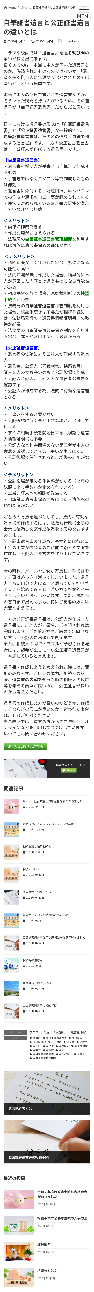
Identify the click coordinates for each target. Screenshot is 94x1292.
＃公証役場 (39, 1042)
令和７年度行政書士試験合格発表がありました (53, 801)
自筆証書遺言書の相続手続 (40, 1005)
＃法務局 (64, 1046)
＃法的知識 (81, 1046)
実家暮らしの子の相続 (37, 983)
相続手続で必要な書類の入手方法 (62, 1218)
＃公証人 (77, 1038)
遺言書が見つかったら (37, 892)
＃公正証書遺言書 (56, 1038)
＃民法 (50, 1046)
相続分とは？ (47, 1270)
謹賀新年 (44, 1244)
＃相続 (50, 1050)
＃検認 (84, 1042)
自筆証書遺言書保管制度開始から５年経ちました (54, 937)
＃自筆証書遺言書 (43, 1054)
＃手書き (56, 1042)
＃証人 (81, 1054)
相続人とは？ (31, 869)
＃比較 (37, 1046)
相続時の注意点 (33, 960)
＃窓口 (63, 1050)
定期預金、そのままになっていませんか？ (50, 824)
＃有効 (70, 1042)
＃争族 (37, 1038)
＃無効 (37, 1050)
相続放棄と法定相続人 (37, 846)
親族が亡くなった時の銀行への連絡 (45, 915)
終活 (46, 1032)
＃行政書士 (65, 1054)
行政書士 (60, 1032)
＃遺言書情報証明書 (44, 1058)
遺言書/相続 (78, 1032)
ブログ (34, 1032)
